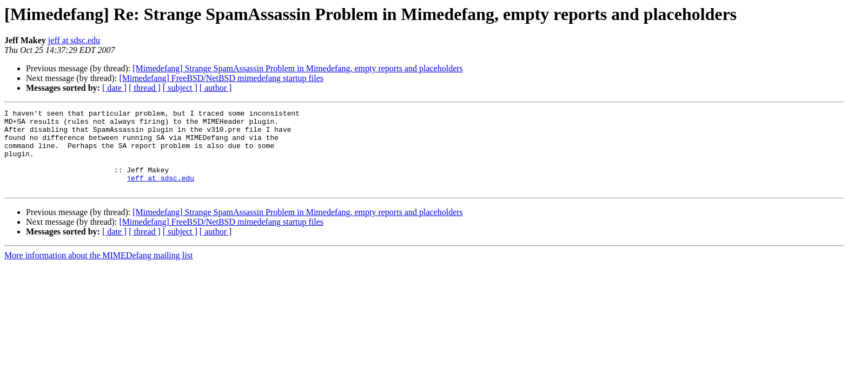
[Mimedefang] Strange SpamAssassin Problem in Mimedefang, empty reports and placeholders (297, 68)
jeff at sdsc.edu (74, 40)
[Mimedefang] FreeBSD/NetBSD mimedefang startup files (221, 78)
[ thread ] (145, 87)
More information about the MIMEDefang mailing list (98, 271)
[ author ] (216, 87)
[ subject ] (180, 87)
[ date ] (114, 87)
